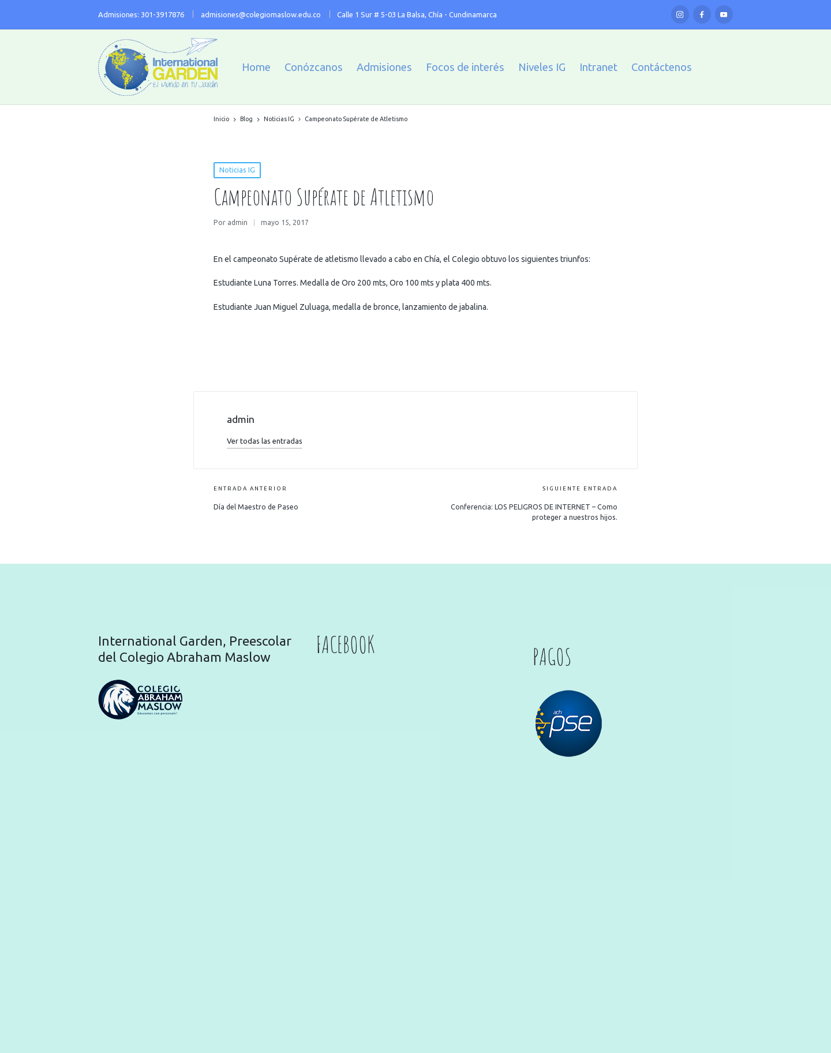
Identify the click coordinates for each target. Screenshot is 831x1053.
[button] (264, 441)
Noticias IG (237, 170)
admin (240, 419)
